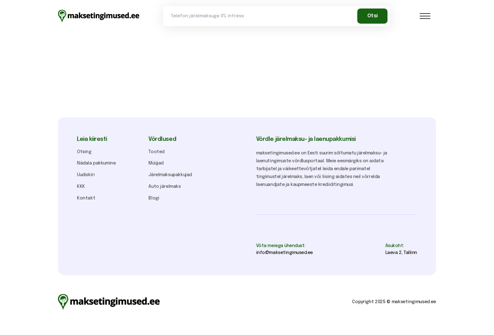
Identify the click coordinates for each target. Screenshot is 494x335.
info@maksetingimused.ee (284, 253)
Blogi (153, 198)
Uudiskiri (86, 175)
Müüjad (156, 163)
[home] (98, 16)
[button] (425, 16)
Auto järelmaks (164, 186)
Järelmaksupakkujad (170, 175)
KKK (81, 186)
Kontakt (86, 198)
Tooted (156, 152)
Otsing (84, 152)
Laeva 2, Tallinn (401, 253)
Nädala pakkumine (96, 163)
